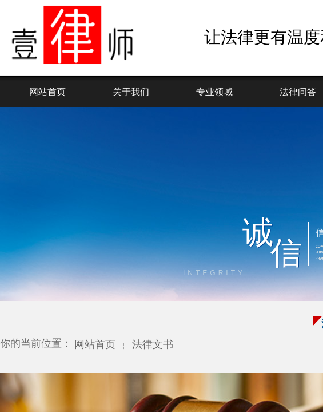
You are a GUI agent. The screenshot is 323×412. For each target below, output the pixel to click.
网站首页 (47, 92)
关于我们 (131, 92)
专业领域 (214, 92)
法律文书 (152, 344)
